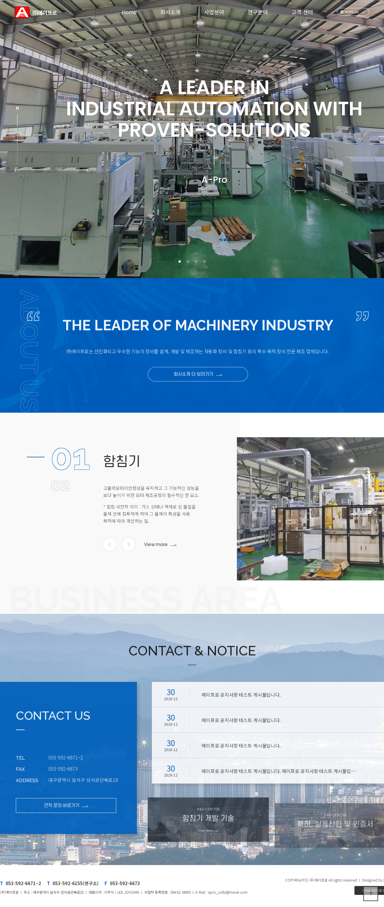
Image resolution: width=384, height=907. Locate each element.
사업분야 (214, 12)
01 (70, 457)
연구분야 (258, 12)
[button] (179, 261)
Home (129, 12)
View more (143, 544)
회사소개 (170, 12)
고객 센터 (302, 12)
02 (60, 484)
